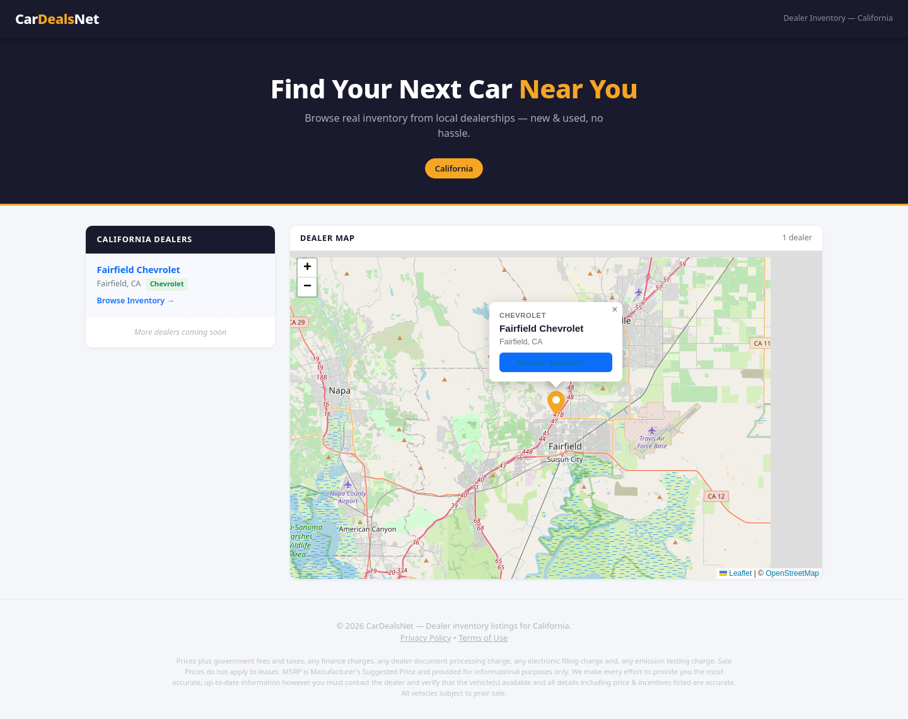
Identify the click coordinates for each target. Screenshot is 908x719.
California (454, 168)
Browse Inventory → (136, 300)
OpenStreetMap (792, 573)
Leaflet (735, 573)
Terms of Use (483, 637)
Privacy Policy (425, 637)
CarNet (57, 18)
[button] (556, 403)
